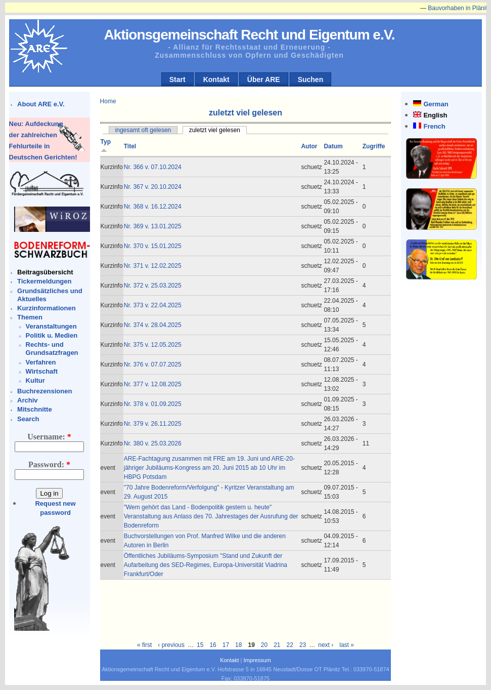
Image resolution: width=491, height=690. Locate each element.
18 (238, 644)
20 (264, 644)
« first (144, 644)
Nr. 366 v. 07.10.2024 (153, 167)
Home (108, 101)
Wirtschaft (42, 371)
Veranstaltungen (51, 326)
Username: (49, 436)
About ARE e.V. (41, 104)
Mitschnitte (34, 409)
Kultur (35, 380)
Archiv (27, 400)
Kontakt (216, 79)
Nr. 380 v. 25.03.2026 (153, 443)
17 (225, 644)
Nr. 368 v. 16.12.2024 (153, 206)
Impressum (257, 660)
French (434, 126)
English (435, 115)
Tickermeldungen (44, 281)
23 (302, 644)
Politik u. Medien (52, 335)
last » (346, 644)
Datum (333, 146)
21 (277, 644)
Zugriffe (374, 146)
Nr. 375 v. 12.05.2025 (153, 344)
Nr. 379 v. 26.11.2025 (153, 423)
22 (290, 644)
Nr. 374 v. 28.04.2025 (153, 325)
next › (325, 644)
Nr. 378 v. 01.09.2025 (153, 404)
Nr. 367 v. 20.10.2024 (153, 186)
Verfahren (41, 362)
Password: (49, 464)
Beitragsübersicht (45, 272)
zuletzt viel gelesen (214, 130)
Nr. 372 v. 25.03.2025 (153, 285)
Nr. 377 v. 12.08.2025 (153, 384)
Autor (309, 146)
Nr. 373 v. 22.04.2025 (153, 305)
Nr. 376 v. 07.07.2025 (153, 364)
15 (200, 644)
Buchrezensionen (44, 391)
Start (177, 79)
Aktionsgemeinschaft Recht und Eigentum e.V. (249, 35)
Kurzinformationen (46, 308)
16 (212, 644)
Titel (130, 146)
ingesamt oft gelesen (143, 130)
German (435, 104)
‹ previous (171, 644)
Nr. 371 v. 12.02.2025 (153, 265)
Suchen (311, 79)
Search (28, 419)
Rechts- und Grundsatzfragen (52, 348)
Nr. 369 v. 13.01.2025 (153, 226)
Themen (29, 317)
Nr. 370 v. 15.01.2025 (153, 246)
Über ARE (263, 79)
